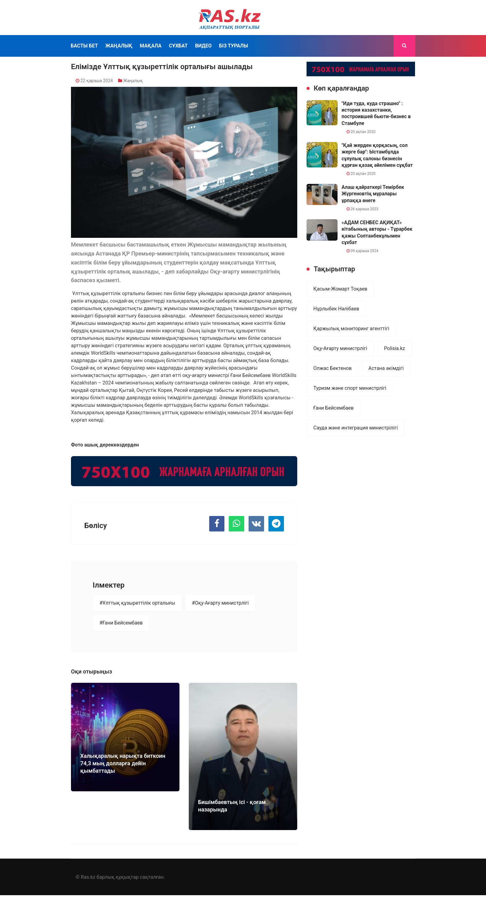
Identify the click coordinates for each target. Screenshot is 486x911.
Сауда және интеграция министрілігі (355, 428)
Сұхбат (178, 46)
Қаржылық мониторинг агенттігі (351, 328)
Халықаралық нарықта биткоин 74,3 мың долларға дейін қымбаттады (123, 763)
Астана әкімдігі (386, 368)
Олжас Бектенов (332, 368)
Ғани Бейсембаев (333, 408)
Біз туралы (233, 46)
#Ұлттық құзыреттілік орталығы (137, 604)
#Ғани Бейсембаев (121, 623)
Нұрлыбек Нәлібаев (336, 309)
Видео (203, 46)
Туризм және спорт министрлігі (350, 388)
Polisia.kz (394, 348)
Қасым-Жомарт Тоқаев (340, 289)
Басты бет (84, 46)
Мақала (150, 46)
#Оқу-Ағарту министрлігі (220, 604)
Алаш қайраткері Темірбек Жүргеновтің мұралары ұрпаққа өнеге (373, 193)
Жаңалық (118, 46)
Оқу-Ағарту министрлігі (340, 348)
